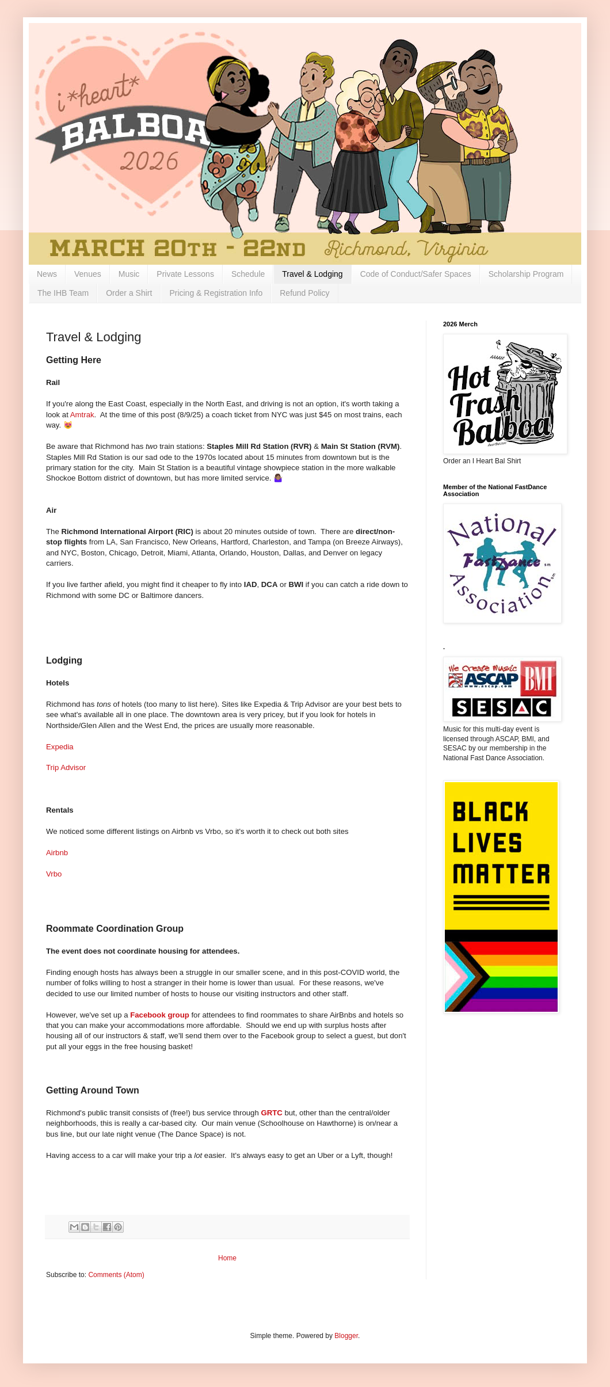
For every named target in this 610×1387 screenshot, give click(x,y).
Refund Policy (304, 293)
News (47, 274)
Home (227, 1258)
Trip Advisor (66, 767)
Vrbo (54, 874)
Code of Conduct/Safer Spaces (415, 274)
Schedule (248, 274)
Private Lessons (185, 274)
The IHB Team (63, 293)
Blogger (346, 1336)
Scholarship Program (526, 274)
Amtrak (82, 414)
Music (129, 274)
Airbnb (57, 852)
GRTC (271, 1112)
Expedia (60, 746)
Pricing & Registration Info (215, 293)
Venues (87, 274)
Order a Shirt (129, 293)
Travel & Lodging (312, 274)
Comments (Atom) (116, 1275)
